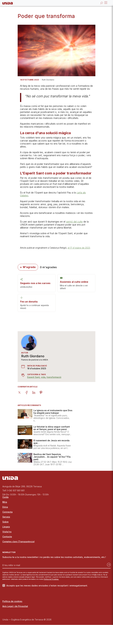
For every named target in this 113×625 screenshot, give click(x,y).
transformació (54, 377)
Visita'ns (7, 532)
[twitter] (21, 392)
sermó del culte (74, 221)
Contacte (7, 536)
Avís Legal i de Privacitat (15, 606)
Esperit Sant (33, 377)
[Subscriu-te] (108, 564)
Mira (4, 502)
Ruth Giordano (32, 356)
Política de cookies (12, 601)
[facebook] (28, 392)
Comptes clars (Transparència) (18, 541)
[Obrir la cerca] (101, 3)
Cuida (5, 497)
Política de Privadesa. (51, 579)
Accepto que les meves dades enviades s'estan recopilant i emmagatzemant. (47, 585)
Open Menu (105, 2)
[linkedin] (35, 392)
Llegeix (6, 527)
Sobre (5, 522)
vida (43, 377)
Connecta (7, 512)
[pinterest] (42, 392)
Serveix (6, 517)
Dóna (5, 507)
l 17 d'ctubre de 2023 (79, 247)
